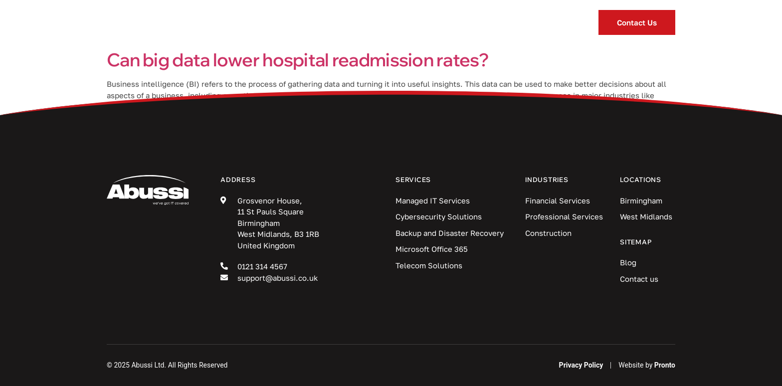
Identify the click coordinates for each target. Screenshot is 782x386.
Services (280, 22)
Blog (429, 22)
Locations (497, 22)
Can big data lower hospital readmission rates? (298, 59)
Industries (361, 22)
